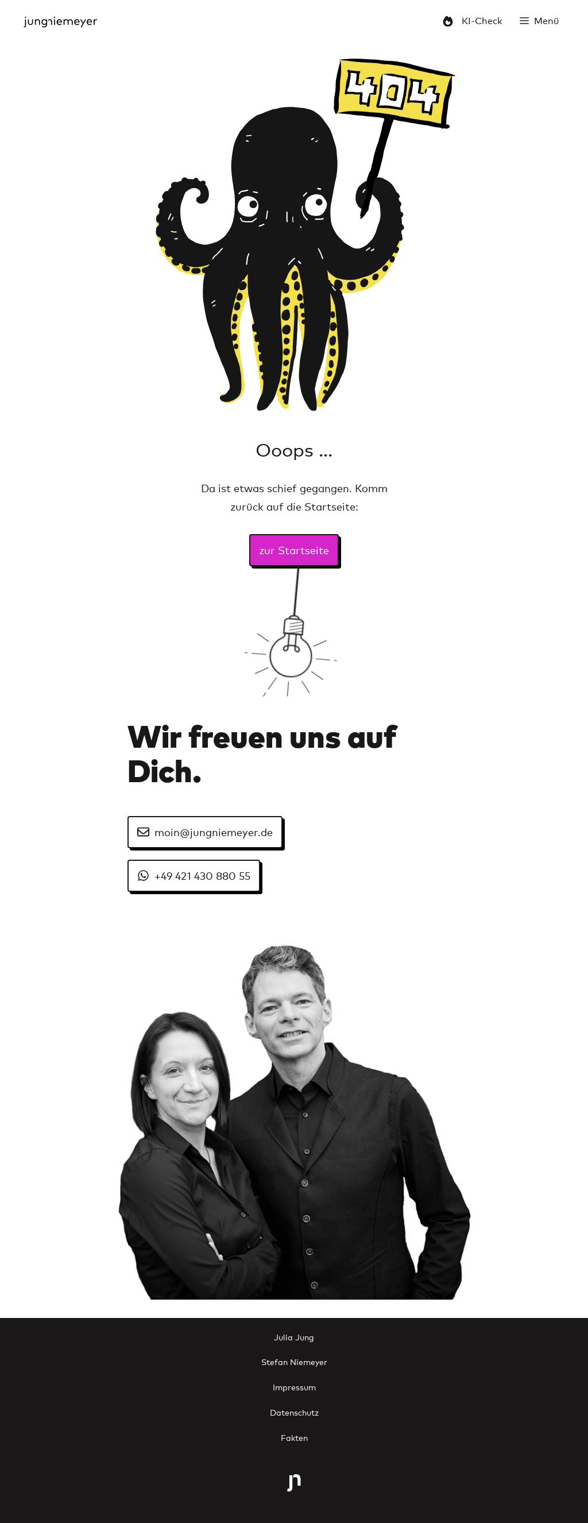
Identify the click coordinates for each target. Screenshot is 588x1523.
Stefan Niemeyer (294, 1361)
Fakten (294, 1437)
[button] (539, 20)
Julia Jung (294, 1336)
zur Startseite (294, 549)
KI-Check (472, 20)
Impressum (294, 1386)
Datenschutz (294, 1411)
